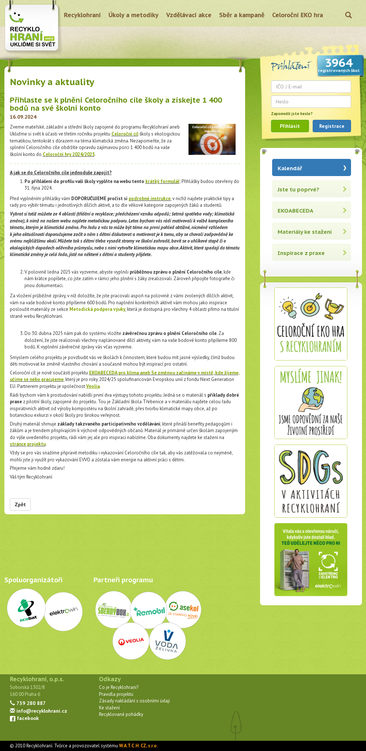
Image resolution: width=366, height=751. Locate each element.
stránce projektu (28, 444)
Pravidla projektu (116, 694)
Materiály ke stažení (305, 231)
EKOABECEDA (295, 210)
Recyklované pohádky (121, 714)
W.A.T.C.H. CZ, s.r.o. (138, 746)
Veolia (93, 386)
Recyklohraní (82, 15)
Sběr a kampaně (241, 15)
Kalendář (290, 168)
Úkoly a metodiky (133, 15)
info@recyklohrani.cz (38, 710)
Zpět (20, 504)
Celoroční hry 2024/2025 (69, 154)
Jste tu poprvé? (298, 189)
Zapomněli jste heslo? (292, 113)
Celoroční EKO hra (297, 15)
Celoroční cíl (124, 134)
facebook (24, 717)
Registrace (331, 126)
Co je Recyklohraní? (118, 687)
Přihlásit (290, 126)
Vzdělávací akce (188, 15)
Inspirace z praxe (301, 252)
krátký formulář (162, 181)
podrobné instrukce (150, 198)
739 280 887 (28, 702)
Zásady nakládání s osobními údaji (134, 701)
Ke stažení (109, 708)
